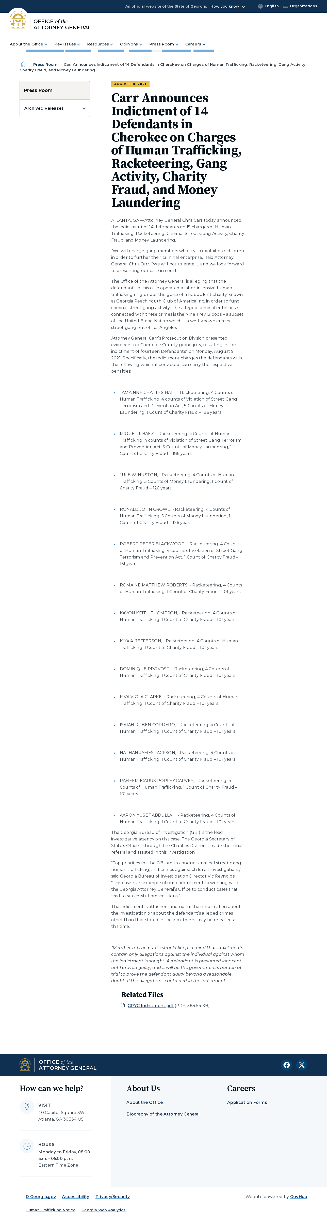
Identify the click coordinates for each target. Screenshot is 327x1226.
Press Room (45, 64)
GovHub (298, 1196)
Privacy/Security (112, 1196)
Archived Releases (44, 108)
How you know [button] (224, 6)
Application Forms (247, 1102)
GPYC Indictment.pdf (151, 1005)
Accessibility (75, 1196)
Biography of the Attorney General (163, 1114)
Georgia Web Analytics (103, 1210)
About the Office (144, 1102)
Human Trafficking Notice (50, 1210)
